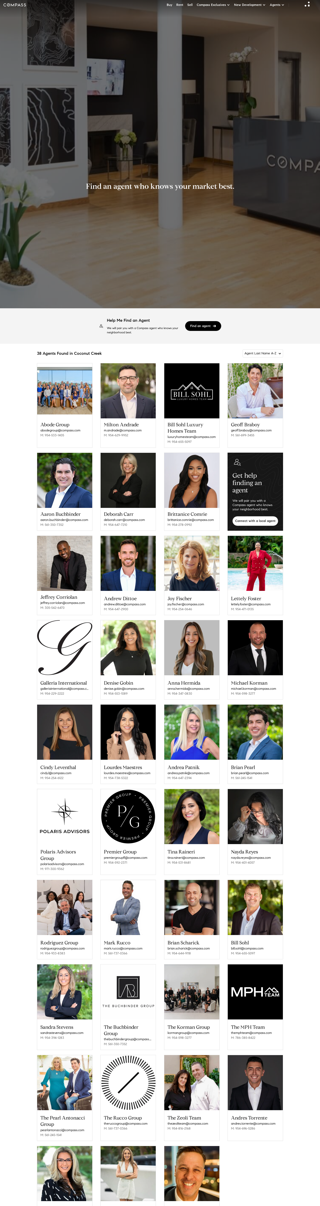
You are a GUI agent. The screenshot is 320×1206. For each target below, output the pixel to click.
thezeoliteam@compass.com (188, 1121)
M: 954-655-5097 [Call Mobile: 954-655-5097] (180, 442)
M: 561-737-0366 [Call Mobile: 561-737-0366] (115, 953)
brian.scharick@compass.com (189, 948)
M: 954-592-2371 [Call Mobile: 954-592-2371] (115, 862)
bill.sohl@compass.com (247, 948)
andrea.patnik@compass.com (189, 773)
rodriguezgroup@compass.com (62, 948)
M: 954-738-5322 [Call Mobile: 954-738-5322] (116, 778)
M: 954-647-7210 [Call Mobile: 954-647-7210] (115, 525)
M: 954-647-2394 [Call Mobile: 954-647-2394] (180, 778)
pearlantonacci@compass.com (62, 1127)
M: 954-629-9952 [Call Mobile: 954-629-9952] (116, 435)
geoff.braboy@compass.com (251, 430)
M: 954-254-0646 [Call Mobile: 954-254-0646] (180, 609)
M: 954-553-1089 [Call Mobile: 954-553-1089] (116, 693)
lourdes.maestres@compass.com (127, 773)
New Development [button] (250, 5)
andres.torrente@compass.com (253, 1121)
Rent (179, 5)
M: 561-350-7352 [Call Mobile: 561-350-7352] (51, 525)
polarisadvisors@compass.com (62, 864)
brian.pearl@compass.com (250, 773)
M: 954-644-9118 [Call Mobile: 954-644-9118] (179, 953)
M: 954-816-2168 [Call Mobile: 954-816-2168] (179, 1126)
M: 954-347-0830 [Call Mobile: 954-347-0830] (180, 693)
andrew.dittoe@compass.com (125, 604)
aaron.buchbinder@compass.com (64, 520)
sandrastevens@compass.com (61, 1033)
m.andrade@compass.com (123, 430)
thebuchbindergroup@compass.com (128, 1038)
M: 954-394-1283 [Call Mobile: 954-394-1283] (52, 1038)
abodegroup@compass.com (60, 430)
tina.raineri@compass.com (186, 858)
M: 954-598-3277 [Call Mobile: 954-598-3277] (243, 693)
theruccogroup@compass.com (126, 1121)
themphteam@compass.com (251, 1031)
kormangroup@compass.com (188, 1031)
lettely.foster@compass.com (251, 604)
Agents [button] (277, 5)
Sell (190, 5)
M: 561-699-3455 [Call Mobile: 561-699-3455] (242, 435)
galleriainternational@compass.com (64, 689)
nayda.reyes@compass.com (251, 858)
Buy (169, 5)
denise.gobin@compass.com (124, 689)
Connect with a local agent (255, 521)
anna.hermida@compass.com (189, 689)
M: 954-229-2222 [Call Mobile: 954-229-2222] (52, 693)
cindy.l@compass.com (55, 773)
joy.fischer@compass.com (186, 604)
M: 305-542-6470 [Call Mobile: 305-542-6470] (52, 608)
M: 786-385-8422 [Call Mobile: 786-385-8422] (243, 1036)
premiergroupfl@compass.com (125, 858)
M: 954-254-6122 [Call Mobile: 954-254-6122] (51, 778)
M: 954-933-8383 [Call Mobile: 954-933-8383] (52, 953)
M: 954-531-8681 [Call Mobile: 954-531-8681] (179, 862)
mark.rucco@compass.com (123, 948)
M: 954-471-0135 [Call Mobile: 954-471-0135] (242, 609)
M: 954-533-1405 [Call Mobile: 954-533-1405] (52, 435)
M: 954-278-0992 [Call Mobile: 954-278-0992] (180, 525)
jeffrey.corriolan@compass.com (62, 603)
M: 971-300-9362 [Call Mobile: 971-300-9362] (52, 869)
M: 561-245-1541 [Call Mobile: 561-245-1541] (241, 778)
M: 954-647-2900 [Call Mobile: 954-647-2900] (116, 609)
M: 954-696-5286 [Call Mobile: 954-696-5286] (243, 1126)
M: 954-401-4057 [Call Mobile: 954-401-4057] (243, 862)
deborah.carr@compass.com (124, 520)
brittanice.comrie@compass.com (191, 520)
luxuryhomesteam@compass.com (192, 437)
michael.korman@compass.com (253, 689)
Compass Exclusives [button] (213, 5)
